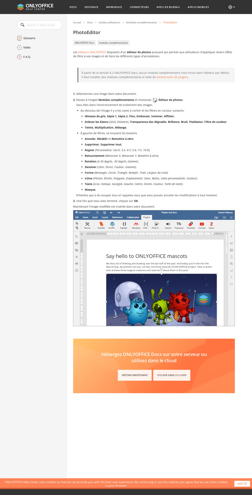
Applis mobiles (198, 7)
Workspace (114, 7)
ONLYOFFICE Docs (84, 42)
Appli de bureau (168, 7)
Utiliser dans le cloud (171, 375)
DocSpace (91, 7)
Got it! (242, 483)
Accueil (77, 22)
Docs (73, 7)
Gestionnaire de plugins (172, 77)
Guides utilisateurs (109, 22)
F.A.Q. (27, 57)
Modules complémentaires (141, 22)
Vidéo (27, 47)
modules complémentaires (113, 42)
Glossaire (29, 38)
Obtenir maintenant (135, 375)
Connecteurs (139, 7)
